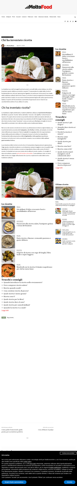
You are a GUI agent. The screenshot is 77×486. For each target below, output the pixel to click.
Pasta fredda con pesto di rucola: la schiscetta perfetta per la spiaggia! (65, 204)
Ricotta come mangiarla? (63, 138)
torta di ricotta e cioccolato (25, 153)
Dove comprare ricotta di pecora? (64, 164)
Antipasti (20, 221)
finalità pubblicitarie (55, 467)
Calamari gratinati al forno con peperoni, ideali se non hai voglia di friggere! (68, 223)
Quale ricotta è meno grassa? (15, 294)
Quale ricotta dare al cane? (14, 302)
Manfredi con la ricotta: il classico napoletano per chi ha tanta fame (34, 268)
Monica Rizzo (10, 45)
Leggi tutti (5, 310)
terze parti (33, 463)
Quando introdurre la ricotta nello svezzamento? (23, 282)
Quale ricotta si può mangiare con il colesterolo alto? (65, 154)
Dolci (18, 206)
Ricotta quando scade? (12, 288)
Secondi (64, 219)
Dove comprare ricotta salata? (15, 285)
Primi (19, 235)
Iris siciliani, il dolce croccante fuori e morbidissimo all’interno (31, 210)
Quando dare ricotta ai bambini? (66, 128)
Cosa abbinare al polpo (45, 430)
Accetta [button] (69, 482)
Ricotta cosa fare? (64, 146)
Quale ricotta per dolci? (64, 142)
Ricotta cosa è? (9, 296)
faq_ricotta (10, 317)
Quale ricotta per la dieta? (14, 299)
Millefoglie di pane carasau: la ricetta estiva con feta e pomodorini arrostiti (68, 213)
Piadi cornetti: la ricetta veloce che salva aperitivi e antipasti (68, 242)
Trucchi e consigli (7, 37)
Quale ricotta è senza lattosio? (66, 159)
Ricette (19, 250)
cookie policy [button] (27, 461)
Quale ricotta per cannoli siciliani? (17, 305)
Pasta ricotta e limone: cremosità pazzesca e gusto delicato (34, 239)
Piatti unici (65, 229)
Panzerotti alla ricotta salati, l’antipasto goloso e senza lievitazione (35, 225)
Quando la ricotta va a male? (15, 308)
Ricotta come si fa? (65, 149)
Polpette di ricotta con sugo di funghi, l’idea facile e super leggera (34, 253)
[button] (75, 17)
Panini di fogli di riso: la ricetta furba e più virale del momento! (68, 233)
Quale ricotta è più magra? (65, 123)
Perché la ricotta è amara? (65, 133)
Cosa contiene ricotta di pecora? (16, 291)
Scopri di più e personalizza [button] (14, 482)
